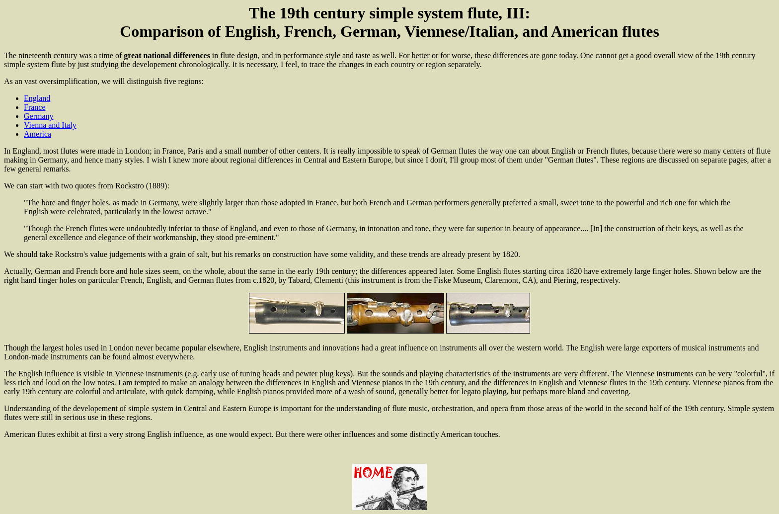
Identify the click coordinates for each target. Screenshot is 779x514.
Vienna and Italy (50, 125)
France (35, 107)
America (37, 134)
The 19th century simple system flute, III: (389, 13)
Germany (39, 116)
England (37, 98)
